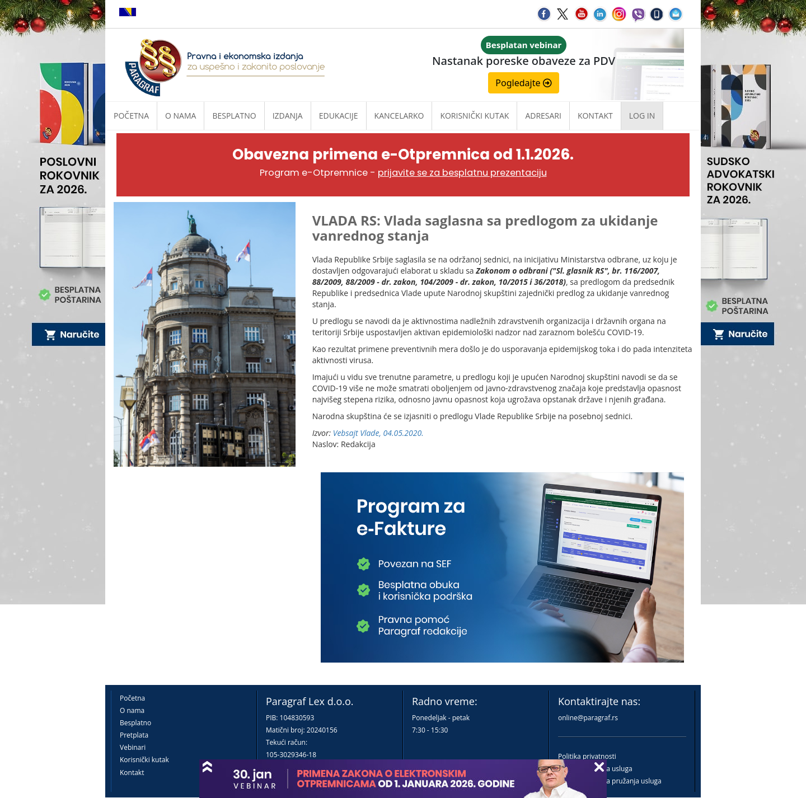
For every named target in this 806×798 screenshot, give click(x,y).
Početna (131, 115)
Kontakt (132, 772)
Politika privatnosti (587, 756)
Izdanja (288, 115)
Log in (642, 115)
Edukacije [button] (338, 115)
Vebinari (133, 747)
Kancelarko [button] (399, 115)
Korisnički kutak (144, 759)
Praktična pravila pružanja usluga (610, 781)
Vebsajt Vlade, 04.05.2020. (378, 433)
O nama (180, 115)
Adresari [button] (543, 115)
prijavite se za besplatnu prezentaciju (462, 172)
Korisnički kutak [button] (474, 115)
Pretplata (134, 735)
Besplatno (234, 115)
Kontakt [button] (595, 115)
